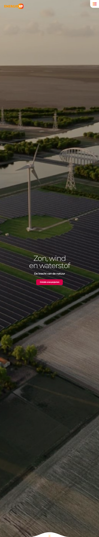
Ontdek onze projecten (49, 282)
